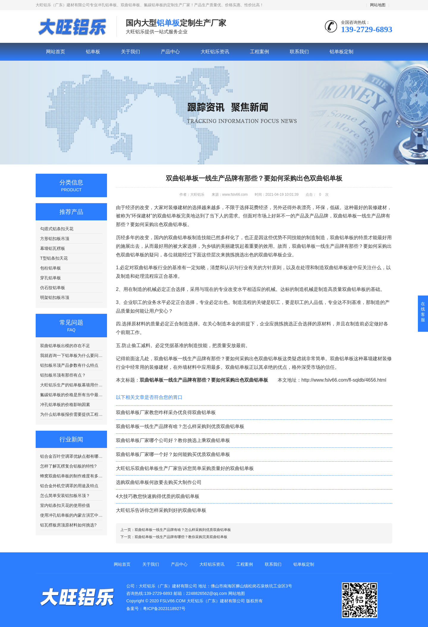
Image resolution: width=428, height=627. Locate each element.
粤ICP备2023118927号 (164, 608)
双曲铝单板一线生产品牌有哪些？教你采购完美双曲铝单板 (181, 537)
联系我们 (299, 51)
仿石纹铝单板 (52, 287)
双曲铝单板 (342, 237)
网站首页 (55, 51)
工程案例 (259, 51)
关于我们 (130, 51)
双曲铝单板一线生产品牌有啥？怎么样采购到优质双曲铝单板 (180, 426)
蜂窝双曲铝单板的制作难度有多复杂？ (71, 476)
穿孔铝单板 (50, 277)
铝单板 (72, 27)
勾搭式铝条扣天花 (56, 228)
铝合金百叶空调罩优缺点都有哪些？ (71, 456)
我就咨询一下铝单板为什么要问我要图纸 (71, 355)
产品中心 (170, 51)
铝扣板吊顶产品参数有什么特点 (69, 365)
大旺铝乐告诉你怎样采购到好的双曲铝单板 (161, 510)
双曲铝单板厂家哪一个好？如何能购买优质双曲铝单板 (173, 454)
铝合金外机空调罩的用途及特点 (69, 485)
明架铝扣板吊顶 (54, 297)
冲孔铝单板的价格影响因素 (65, 404)
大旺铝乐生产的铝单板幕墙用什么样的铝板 (71, 385)
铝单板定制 (341, 51)
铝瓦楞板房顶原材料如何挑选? (68, 525)
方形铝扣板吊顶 (54, 238)
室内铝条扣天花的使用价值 (65, 505)
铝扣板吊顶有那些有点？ (63, 375)
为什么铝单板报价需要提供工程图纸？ (71, 414)
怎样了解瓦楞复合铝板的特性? (68, 466)
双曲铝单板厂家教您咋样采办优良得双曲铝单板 (166, 412)
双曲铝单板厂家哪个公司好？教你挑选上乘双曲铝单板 (173, 440)
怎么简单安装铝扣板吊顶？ (65, 495)
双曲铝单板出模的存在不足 (65, 345)
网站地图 (377, 5)
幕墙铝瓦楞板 (52, 248)
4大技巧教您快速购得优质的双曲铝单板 (157, 496)
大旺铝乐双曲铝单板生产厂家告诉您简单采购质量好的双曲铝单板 (185, 468)
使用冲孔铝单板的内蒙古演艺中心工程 (71, 515)
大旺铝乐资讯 (215, 51)
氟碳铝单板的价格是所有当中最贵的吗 (71, 394)
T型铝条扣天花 (54, 258)
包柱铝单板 (50, 268)
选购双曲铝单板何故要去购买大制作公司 (159, 482)
